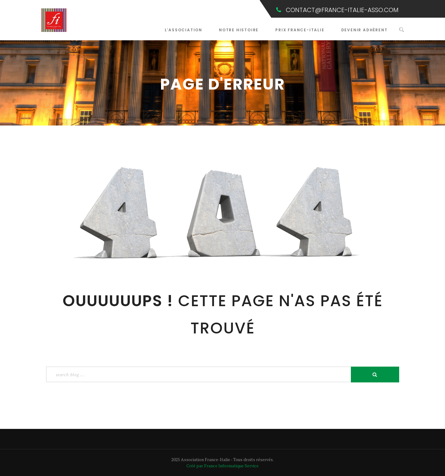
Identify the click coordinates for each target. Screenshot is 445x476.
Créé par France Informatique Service (222, 466)
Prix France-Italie (299, 30)
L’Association (183, 30)
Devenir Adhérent (364, 30)
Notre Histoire (239, 30)
